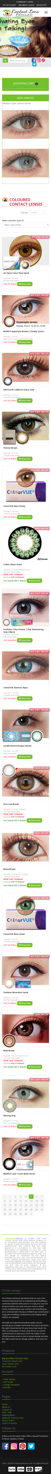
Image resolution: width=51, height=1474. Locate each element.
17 (10, 1205)
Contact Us (7, 1409)
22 (36, 1205)
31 (42, 1209)
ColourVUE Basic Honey (14, 506)
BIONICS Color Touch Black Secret (19, 1173)
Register (41, 5)
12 (26, 1201)
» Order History (8, 1379)
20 (26, 1205)
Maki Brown (9, 1050)
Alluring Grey (9, 1115)
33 (10, 1214)
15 (42, 1201)
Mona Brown (9, 869)
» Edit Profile (7, 1382)
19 (21, 1205)
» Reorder (6, 1387)
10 (15, 1201)
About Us (6, 1407)
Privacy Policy (8, 1420)
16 (5, 1205)
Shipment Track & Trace (12, 1417)
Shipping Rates (8, 1415)
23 (42, 1205)
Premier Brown (10, 448)
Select (38, 212)
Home (4, 1404)
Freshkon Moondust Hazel (15, 992)
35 (21, 1214)
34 (15, 1214)
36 (26, 1214)
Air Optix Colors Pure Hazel (16, 273)
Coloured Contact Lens (12, 1361)
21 (31, 1205)
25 (10, 1209)
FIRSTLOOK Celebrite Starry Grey (18, 389)
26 (15, 1209)
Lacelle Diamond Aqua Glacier (17, 745)
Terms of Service (9, 1423)
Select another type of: (13, 220)
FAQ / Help (7, 1412)
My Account (9, 5)
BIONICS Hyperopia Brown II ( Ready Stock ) (23, 331)
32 (5, 1214)
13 (31, 1201)
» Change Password (10, 1384)
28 (26, 1209)
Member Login (26, 5)
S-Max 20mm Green (12, 564)
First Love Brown (11, 804)
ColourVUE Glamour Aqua (15, 687)
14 (36, 1201)
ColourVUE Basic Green (14, 934)
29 (31, 1209)
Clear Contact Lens (10, 1363)
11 (21, 1201)
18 (15, 1205)
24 (5, 1209)
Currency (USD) (24, 1)
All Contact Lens (9, 1366)
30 (36, 1209)
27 (21, 1209)
